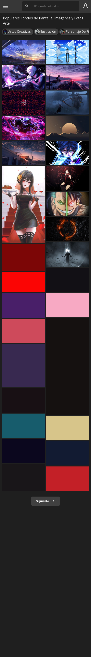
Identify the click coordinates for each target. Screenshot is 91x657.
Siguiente (45, 501)
